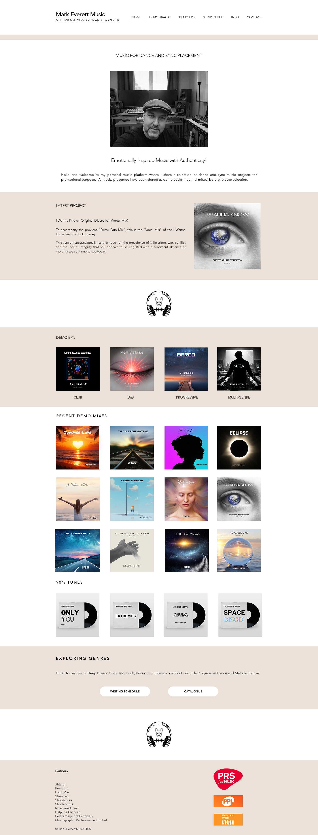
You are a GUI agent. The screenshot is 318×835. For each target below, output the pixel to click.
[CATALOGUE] (193, 691)
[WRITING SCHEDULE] (125, 691)
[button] (161, 17)
